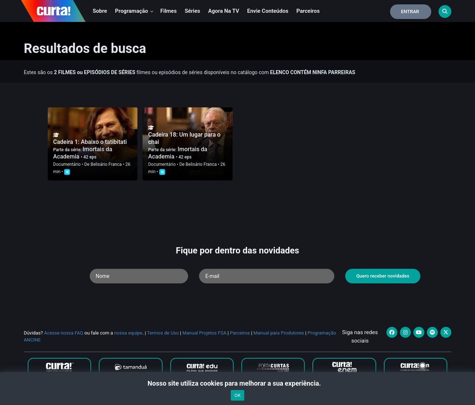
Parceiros (308, 11)
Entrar (410, 11)
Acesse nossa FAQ (63, 333)
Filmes (168, 11)
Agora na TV (223, 11)
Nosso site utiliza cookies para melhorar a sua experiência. (237, 383)
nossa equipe (128, 333)
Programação (134, 11)
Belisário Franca (105, 164)
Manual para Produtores (278, 333)
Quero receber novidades (382, 276)
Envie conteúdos (267, 11)
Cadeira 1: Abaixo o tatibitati (90, 141)
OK (237, 395)
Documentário (67, 164)
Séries (192, 11)
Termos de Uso (163, 333)
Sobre (100, 11)
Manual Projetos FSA (204, 333)
